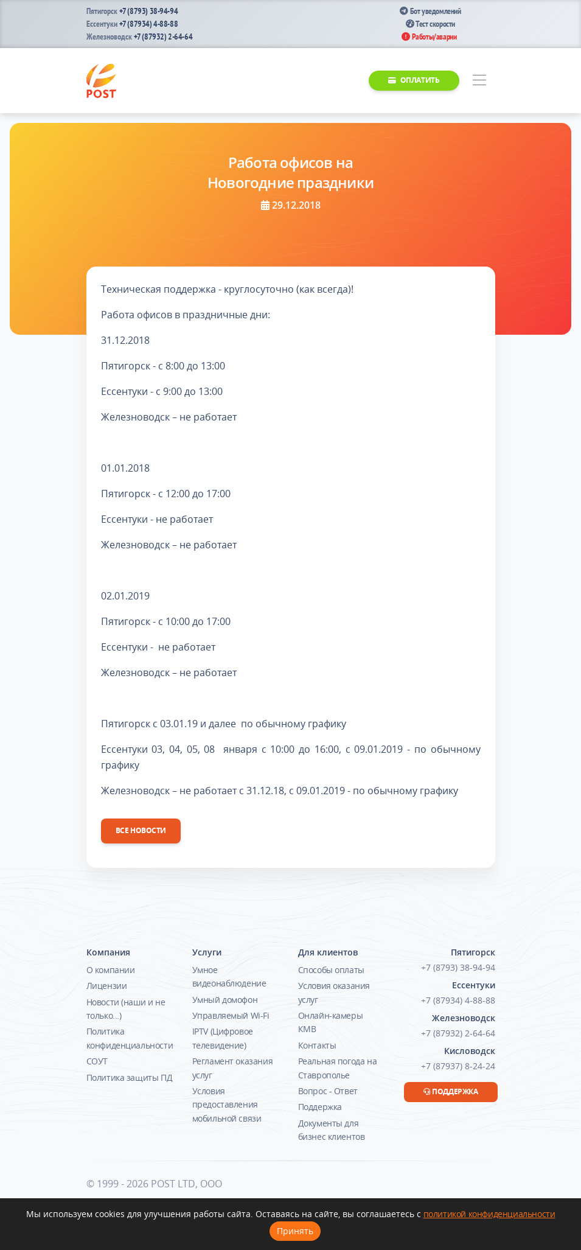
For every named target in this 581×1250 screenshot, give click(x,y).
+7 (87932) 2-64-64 (163, 36)
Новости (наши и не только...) (125, 1008)
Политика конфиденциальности (129, 1037)
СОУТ (97, 1061)
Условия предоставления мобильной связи (227, 1104)
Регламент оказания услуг (232, 1067)
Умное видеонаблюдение (229, 976)
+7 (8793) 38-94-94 (148, 10)
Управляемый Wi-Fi (231, 1015)
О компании (110, 970)
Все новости (141, 830)
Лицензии (106, 985)
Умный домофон (225, 999)
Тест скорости (430, 23)
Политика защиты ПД (129, 1077)
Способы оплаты (331, 970)
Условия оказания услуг (334, 992)
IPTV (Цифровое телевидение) (222, 1037)
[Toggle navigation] (479, 81)
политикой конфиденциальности (489, 1214)
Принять (295, 1231)
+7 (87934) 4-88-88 (148, 23)
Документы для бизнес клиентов (331, 1129)
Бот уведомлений (430, 10)
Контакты (317, 1045)
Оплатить (413, 80)
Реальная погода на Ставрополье (337, 1067)
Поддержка (320, 1106)
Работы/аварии (429, 36)
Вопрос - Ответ (328, 1091)
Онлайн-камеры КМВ (330, 1022)
